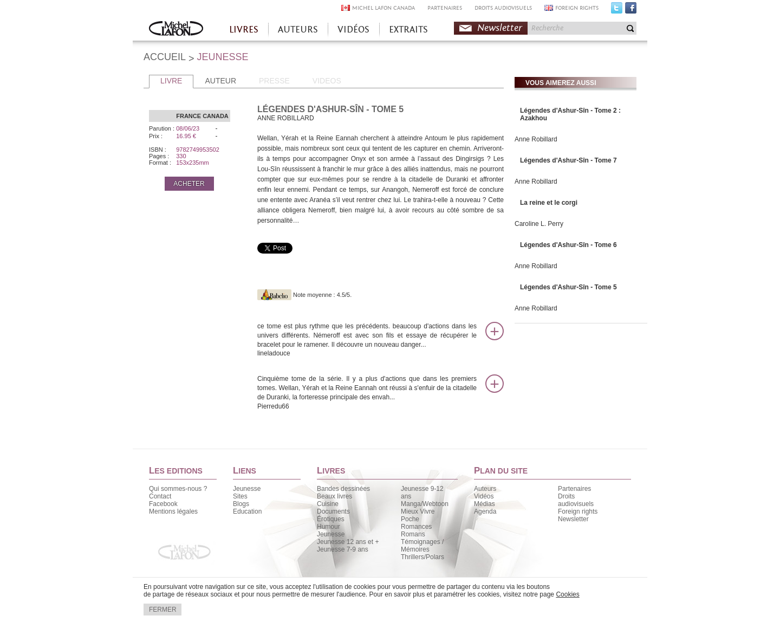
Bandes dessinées (343, 489)
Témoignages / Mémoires (422, 545)
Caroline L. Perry (539, 224)
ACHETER (188, 183)
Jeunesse (247, 489)
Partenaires (574, 489)
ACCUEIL (165, 56)
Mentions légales (173, 511)
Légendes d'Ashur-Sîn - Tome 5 (568, 287)
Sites (240, 496)
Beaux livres (334, 496)
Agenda (485, 511)
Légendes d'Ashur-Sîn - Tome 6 (568, 245)
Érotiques (330, 519)
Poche (410, 519)
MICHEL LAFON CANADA (383, 7)
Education (247, 511)
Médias (484, 504)
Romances (416, 526)
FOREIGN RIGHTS (577, 7)
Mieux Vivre (417, 511)
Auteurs (485, 489)
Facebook (630, 10)
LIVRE (171, 80)
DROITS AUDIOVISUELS (503, 7)
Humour (328, 526)
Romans (413, 534)
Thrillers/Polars (422, 557)
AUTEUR (220, 80)
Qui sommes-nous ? (178, 489)
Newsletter (499, 28)
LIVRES (243, 29)
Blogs (241, 504)
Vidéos (483, 496)
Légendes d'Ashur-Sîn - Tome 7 (568, 160)
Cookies (567, 594)
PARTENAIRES (444, 7)
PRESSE (274, 80)
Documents (333, 511)
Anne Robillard (536, 139)
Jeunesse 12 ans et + (348, 542)
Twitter (616, 10)
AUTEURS (298, 29)
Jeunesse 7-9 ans (342, 549)
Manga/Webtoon (424, 504)
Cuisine (328, 504)
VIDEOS (327, 80)
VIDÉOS (353, 29)
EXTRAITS (408, 29)
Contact (160, 496)
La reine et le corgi (548, 202)
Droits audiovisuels (576, 500)
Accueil (176, 29)
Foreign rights (577, 511)
